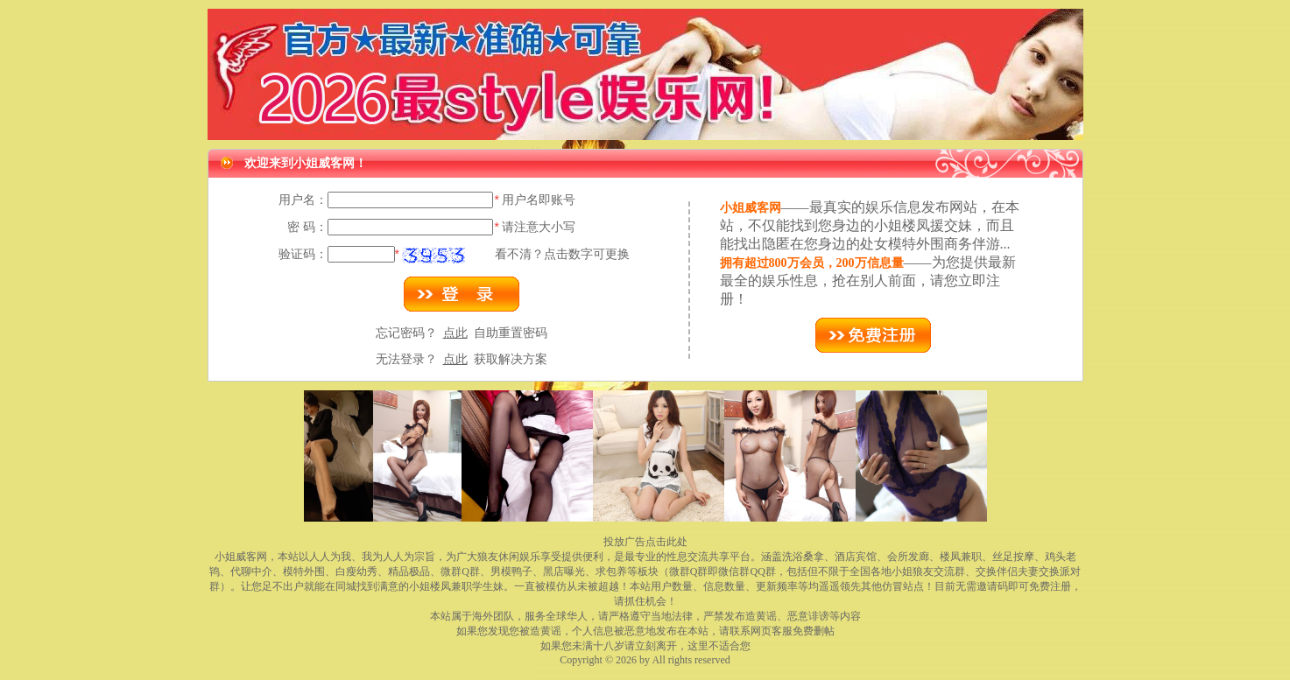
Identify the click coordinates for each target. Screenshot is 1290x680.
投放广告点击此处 (645, 542)
